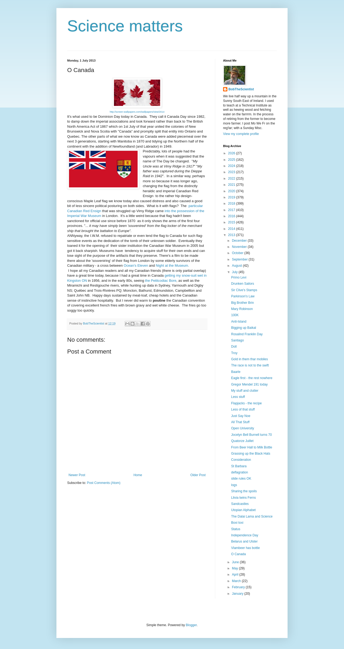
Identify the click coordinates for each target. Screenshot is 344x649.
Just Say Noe (240, 416)
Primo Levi (238, 277)
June (236, 562)
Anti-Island (238, 321)
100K (235, 315)
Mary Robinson (242, 309)
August (237, 266)
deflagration (239, 472)
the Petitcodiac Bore (160, 281)
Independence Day (244, 535)
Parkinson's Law (243, 296)
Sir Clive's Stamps (244, 290)
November (240, 247)
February (239, 587)
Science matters (125, 26)
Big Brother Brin (242, 303)
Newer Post (77, 475)
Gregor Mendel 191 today (249, 384)
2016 (232, 216)
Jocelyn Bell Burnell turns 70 (251, 435)
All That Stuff (240, 422)
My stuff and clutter (244, 391)
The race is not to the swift (250, 365)
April (235, 574)
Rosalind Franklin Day (247, 334)
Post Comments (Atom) (103, 483)
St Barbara (238, 466)
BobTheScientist (241, 89)
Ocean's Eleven (136, 265)
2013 (232, 235)
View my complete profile (241, 134)
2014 (232, 229)
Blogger (191, 625)
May (235, 568)
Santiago (237, 340)
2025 (232, 160)
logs (234, 485)
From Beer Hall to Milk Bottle (251, 447)
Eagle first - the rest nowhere (251, 378)
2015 (232, 222)
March (237, 581)
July (235, 272)
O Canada (238, 554)
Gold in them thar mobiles (249, 359)
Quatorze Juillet (242, 441)
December (240, 241)
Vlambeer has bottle (245, 548)
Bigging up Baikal (243, 328)
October (238, 253)
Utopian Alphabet (243, 510)
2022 (232, 178)
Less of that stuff (243, 409)
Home (138, 475)
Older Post (198, 475)
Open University (242, 428)
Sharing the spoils (244, 491)
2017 (232, 210)
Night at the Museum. (172, 265)
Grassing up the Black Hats (250, 453)
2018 (232, 203)
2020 (232, 191)
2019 (232, 197)
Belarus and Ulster (244, 541)
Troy (234, 353)
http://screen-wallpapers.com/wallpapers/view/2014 (137, 111)
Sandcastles (240, 504)
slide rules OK (241, 478)
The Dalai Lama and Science (252, 516)
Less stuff (238, 397)
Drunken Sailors (242, 284)
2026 (232, 153)
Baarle (236, 372)
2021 (232, 185)
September (240, 259)
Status (235, 529)
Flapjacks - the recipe (246, 403)
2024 (232, 166)
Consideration (241, 460)
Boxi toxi (237, 523)
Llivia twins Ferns (243, 498)
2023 (232, 172)
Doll (234, 346)
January (238, 593)
